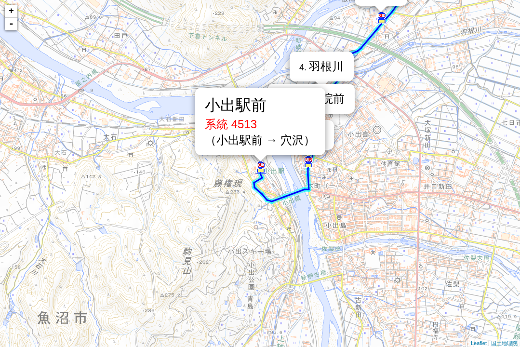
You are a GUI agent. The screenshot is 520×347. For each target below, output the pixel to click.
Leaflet (479, 343)
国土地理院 (504, 343)
